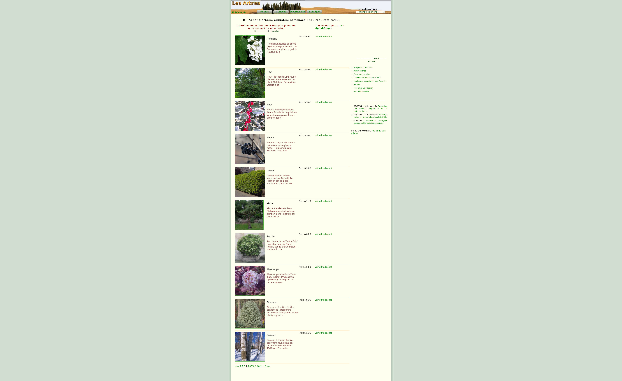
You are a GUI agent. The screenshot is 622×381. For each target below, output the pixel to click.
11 (261, 366)
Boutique (314, 11)
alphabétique (323, 28)
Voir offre (319, 36)
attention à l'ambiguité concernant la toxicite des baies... (370, 121)
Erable (357, 84)
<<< (237, 366)
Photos (264, 11)
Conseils (281, 11)
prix (339, 25)
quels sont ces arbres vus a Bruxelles (370, 81)
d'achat (328, 36)
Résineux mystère (362, 74)
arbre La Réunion (361, 91)
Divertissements (299, 11)
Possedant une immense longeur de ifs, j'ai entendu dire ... (370, 108)
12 (264, 366)
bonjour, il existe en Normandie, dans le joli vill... (370, 115)
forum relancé (360, 71)
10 (258, 366)
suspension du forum (363, 67)
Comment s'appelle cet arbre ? (367, 77)
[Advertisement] (292, 375)
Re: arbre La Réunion (363, 88)
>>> (269, 366)
